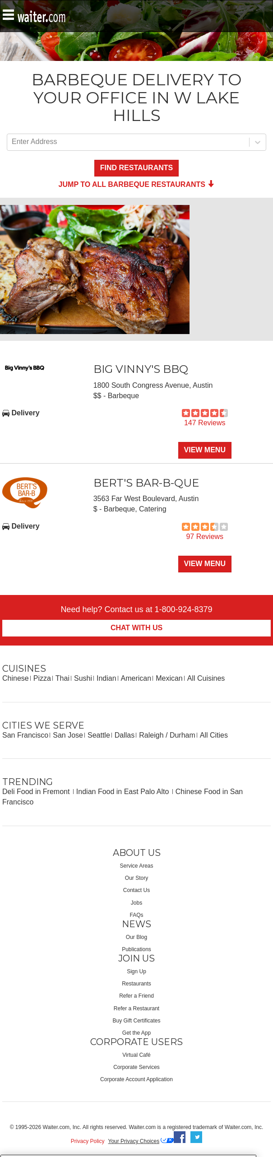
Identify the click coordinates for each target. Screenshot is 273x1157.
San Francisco (25, 735)
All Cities (214, 735)
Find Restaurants (136, 168)
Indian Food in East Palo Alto (123, 791)
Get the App (136, 1033)
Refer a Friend (136, 996)
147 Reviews (205, 423)
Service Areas (136, 866)
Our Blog (136, 937)
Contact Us (136, 890)
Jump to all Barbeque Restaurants (137, 184)
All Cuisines (206, 678)
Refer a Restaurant (136, 1008)
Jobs (136, 903)
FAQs (136, 915)
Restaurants (136, 983)
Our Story (136, 878)
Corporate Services (136, 1067)
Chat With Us (136, 628)
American (136, 678)
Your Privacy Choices (134, 1141)
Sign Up (136, 971)
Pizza (42, 678)
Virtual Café (136, 1055)
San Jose (68, 735)
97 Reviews (204, 536)
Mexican (169, 678)
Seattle (99, 735)
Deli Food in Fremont (37, 791)
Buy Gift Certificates (136, 1021)
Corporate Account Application (136, 1079)
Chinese (15, 678)
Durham (182, 735)
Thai (62, 678)
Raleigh (151, 735)
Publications (136, 949)
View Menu (205, 450)
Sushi (83, 678)
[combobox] (13, 142)
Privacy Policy (88, 1141)
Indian (106, 678)
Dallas (124, 735)
